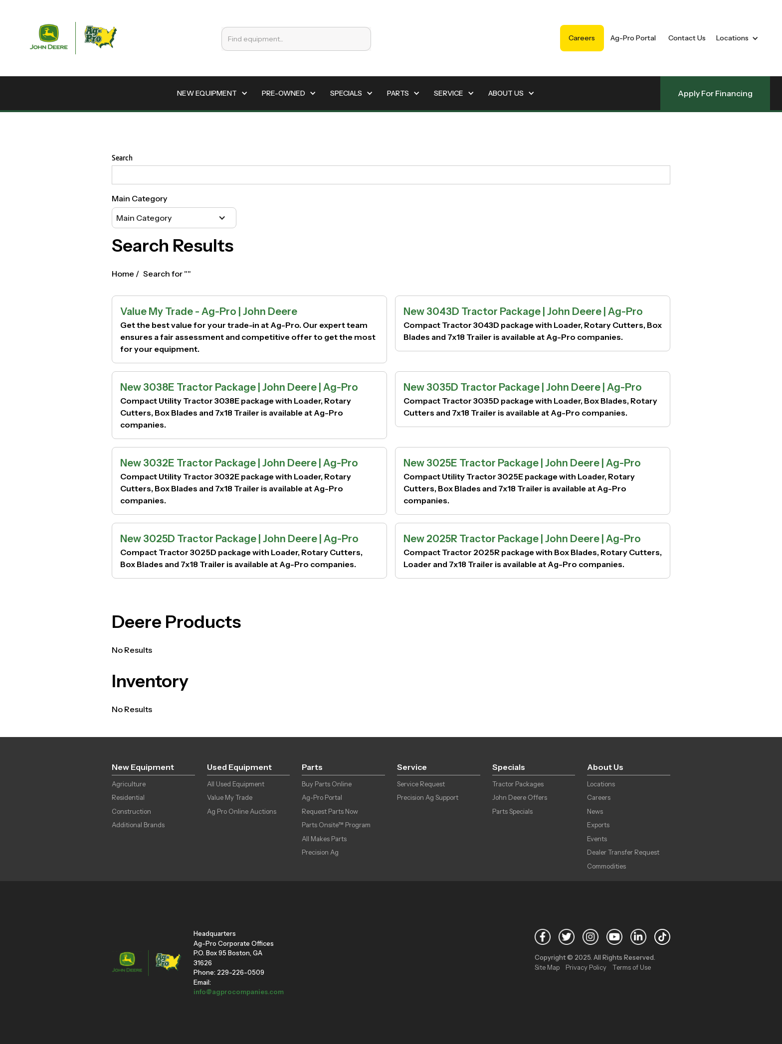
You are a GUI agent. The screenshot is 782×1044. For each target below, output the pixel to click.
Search (122, 157)
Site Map (547, 967)
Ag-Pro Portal (633, 37)
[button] (735, 38)
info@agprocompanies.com (239, 992)
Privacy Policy (586, 967)
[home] (73, 38)
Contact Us (687, 37)
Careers (582, 37)
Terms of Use (631, 967)
